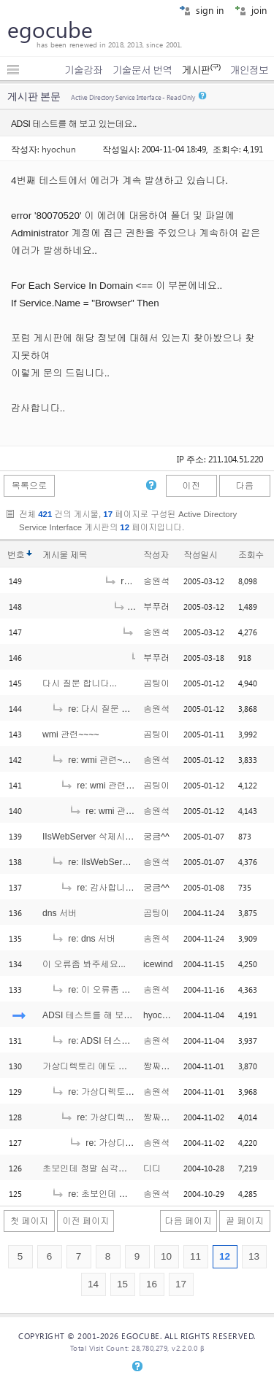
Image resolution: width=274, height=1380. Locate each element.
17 (180, 1284)
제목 (78, 555)
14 (93, 1284)
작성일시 (200, 555)
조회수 (251, 555)
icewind (158, 964)
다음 (245, 486)
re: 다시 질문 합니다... (103, 709)
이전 (190, 486)
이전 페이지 (85, 1221)
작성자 (156, 555)
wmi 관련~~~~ (70, 734)
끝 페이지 (245, 1221)
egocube (50, 29)
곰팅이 (156, 683)
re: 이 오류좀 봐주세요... (107, 990)
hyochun (59, 149)
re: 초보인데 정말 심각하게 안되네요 (132, 1194)
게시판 (200, 70)
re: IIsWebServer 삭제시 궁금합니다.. (133, 862)
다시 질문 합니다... (79, 683)
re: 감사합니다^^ (101, 888)
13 (253, 1256)
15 (122, 1284)
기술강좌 (83, 70)
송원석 (156, 581)
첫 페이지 (29, 1221)
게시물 (64, 555)
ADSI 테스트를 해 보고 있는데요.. (108, 1015)
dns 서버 (59, 913)
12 (224, 1256)
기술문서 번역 (142, 70)
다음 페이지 (188, 1221)
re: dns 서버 (83, 939)
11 (195, 1256)
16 (151, 1284)
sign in (201, 10)
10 (166, 1256)
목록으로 (29, 486)
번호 (15, 555)
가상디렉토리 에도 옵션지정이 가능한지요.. (128, 1066)
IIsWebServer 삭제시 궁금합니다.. (109, 837)
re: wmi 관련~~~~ (94, 760)
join (251, 10)
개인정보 (249, 70)
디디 (152, 1168)
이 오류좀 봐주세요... (84, 964)
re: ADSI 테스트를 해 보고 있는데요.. (132, 1041)
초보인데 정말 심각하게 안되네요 (108, 1168)
